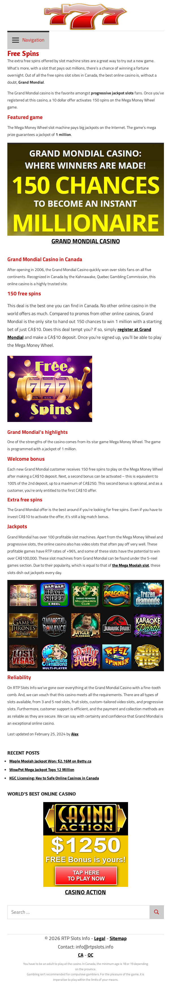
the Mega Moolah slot (130, 565)
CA (80, 955)
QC (90, 955)
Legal (99, 938)
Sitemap (118, 938)
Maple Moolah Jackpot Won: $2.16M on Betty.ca (50, 761)
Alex (75, 734)
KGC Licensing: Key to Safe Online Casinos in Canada (54, 778)
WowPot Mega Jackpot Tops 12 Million (41, 769)
